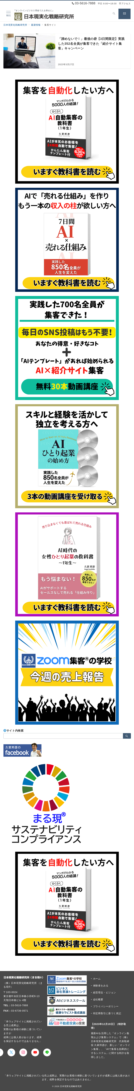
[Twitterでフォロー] (11, 1052)
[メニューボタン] (8, 14)
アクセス (125, 3)
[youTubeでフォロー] (35, 1052)
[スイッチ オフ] (114, 14)
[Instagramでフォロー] (23, 1052)
